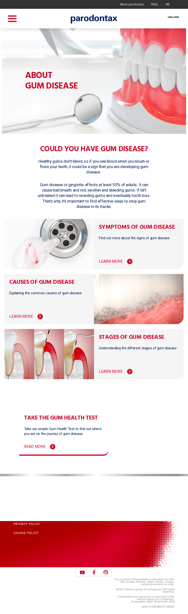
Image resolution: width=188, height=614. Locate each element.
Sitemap (21, 496)
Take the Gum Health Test (61, 418)
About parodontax (132, 4)
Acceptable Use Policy (34, 505)
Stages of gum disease (131, 337)
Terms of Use (26, 514)
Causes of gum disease (41, 282)
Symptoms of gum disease (137, 227)
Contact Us (24, 487)
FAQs (154, 4)
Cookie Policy (26, 533)
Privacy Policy (27, 524)
